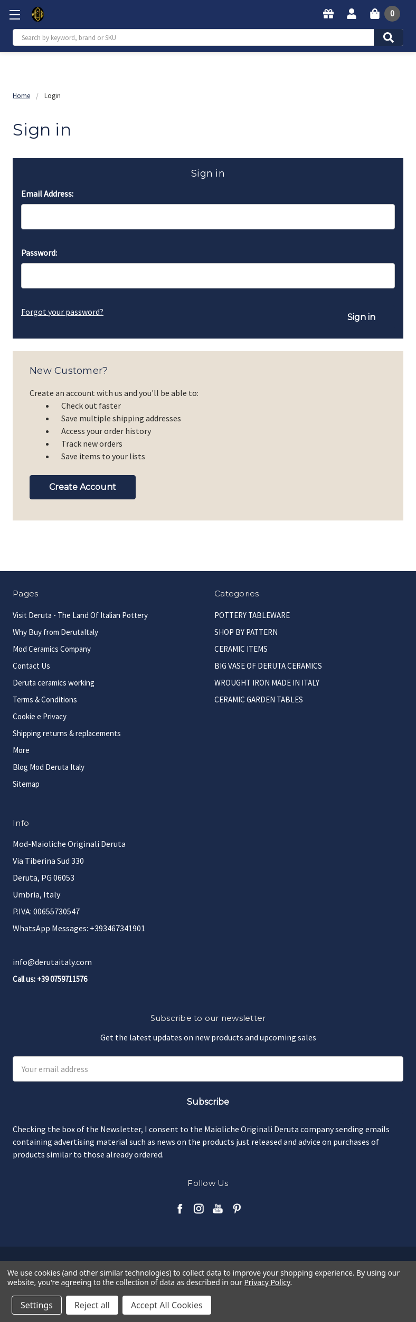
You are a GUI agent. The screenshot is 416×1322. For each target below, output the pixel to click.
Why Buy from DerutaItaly (55, 631)
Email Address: (47, 193)
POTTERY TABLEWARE (252, 615)
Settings (37, 1305)
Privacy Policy (267, 1282)
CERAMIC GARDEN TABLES (258, 699)
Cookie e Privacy (40, 716)
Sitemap (26, 783)
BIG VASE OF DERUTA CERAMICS (268, 665)
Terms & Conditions (45, 699)
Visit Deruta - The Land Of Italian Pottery (80, 615)
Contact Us (31, 665)
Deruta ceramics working (53, 682)
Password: (39, 252)
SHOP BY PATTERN (246, 631)
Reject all (92, 1305)
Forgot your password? (62, 311)
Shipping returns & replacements (67, 733)
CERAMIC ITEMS (241, 648)
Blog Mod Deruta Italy (48, 766)
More (21, 750)
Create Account (82, 486)
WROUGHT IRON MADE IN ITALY (266, 682)
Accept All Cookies (167, 1305)
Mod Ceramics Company (52, 648)
